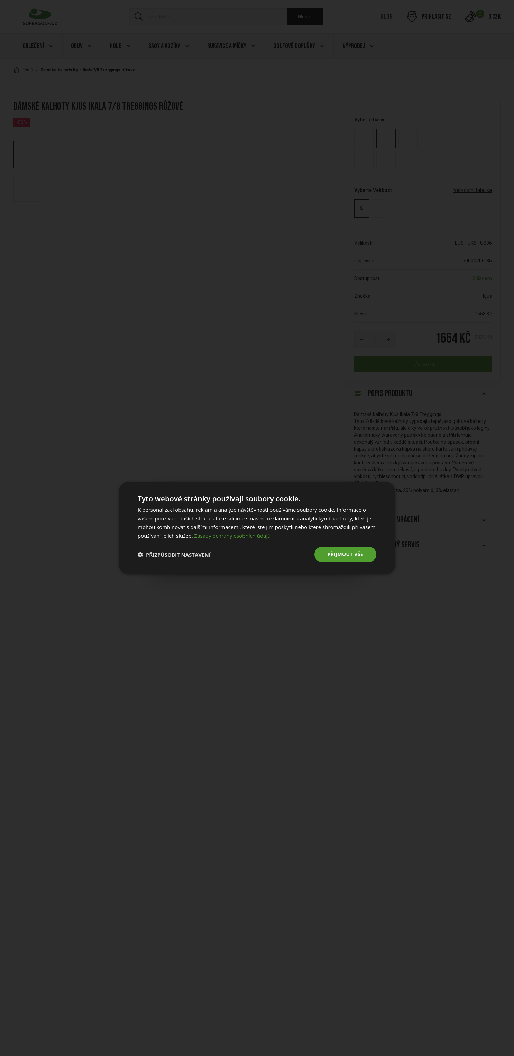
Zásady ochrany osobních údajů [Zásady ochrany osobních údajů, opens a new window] (232, 535)
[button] (174, 554)
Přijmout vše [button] (345, 554)
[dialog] (257, 528)
